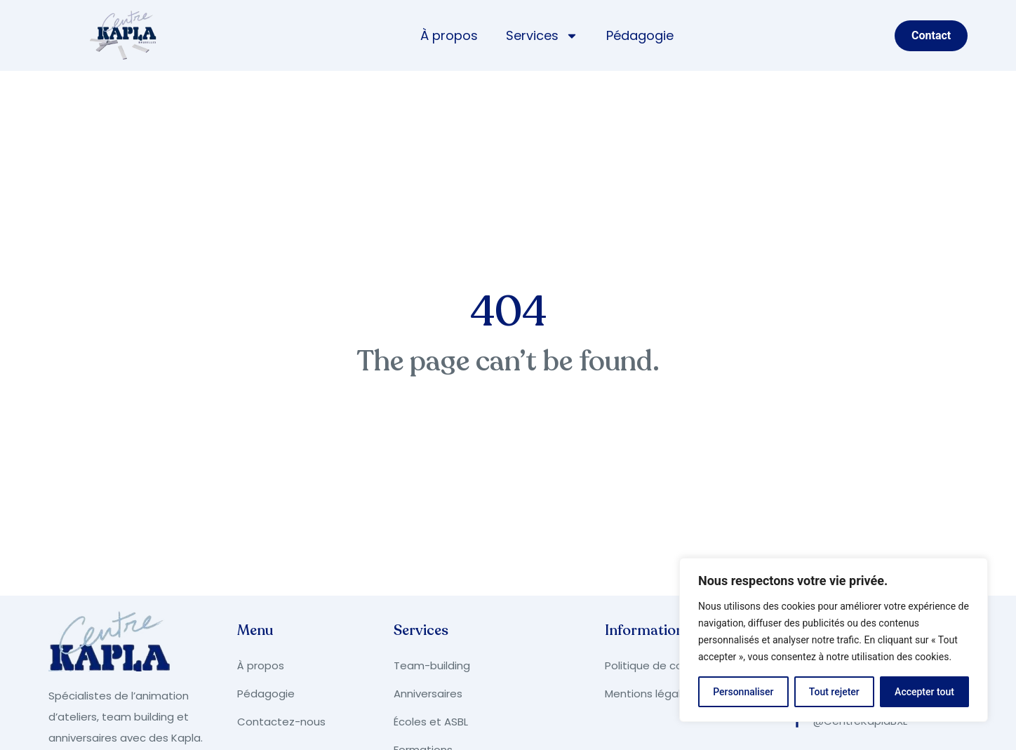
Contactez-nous (281, 721)
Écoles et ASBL (431, 721)
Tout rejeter (834, 691)
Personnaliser (743, 691)
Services (542, 35)
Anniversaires (428, 693)
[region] (833, 640)
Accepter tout (924, 691)
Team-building (432, 665)
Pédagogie (640, 35)
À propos (449, 35)
